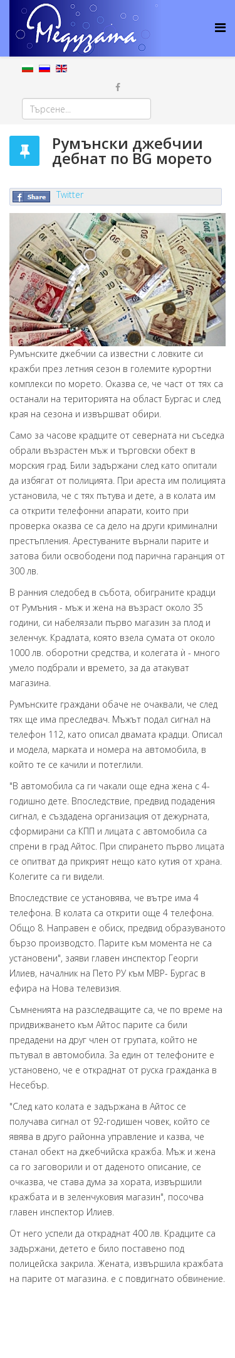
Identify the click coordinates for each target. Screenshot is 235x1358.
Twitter (69, 194)
